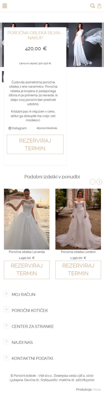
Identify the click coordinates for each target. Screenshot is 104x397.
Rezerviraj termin (35, 144)
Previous (92, 182)
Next (99, 182)
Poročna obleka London (78, 252)
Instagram (18, 128)
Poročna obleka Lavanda (27, 252)
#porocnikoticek (47, 128)
